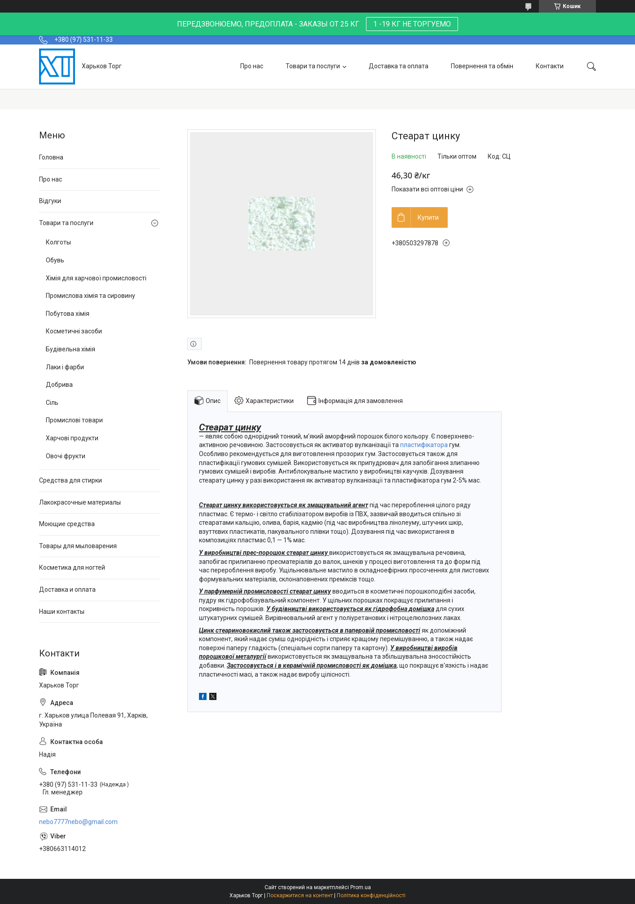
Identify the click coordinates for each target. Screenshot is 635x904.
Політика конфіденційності (371, 895)
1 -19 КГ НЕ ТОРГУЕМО (412, 24)
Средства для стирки (70, 480)
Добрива (59, 384)
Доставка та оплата (398, 66)
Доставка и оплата (67, 589)
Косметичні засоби (74, 331)
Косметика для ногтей (72, 567)
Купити (428, 217)
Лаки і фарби (65, 367)
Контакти (550, 66)
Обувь (55, 260)
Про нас (251, 66)
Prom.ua (360, 887)
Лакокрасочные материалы (80, 502)
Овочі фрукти (65, 456)
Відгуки (50, 200)
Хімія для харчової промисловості (96, 278)
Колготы (58, 242)
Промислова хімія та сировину (90, 295)
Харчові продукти (72, 438)
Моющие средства (67, 523)
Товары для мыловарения (78, 545)
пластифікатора (424, 444)
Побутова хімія (67, 313)
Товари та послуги (313, 66)
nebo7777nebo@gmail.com (78, 821)
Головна (51, 157)
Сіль (52, 402)
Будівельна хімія (70, 349)
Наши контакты (61, 611)
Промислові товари (74, 420)
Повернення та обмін (482, 66)
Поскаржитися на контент (300, 895)
